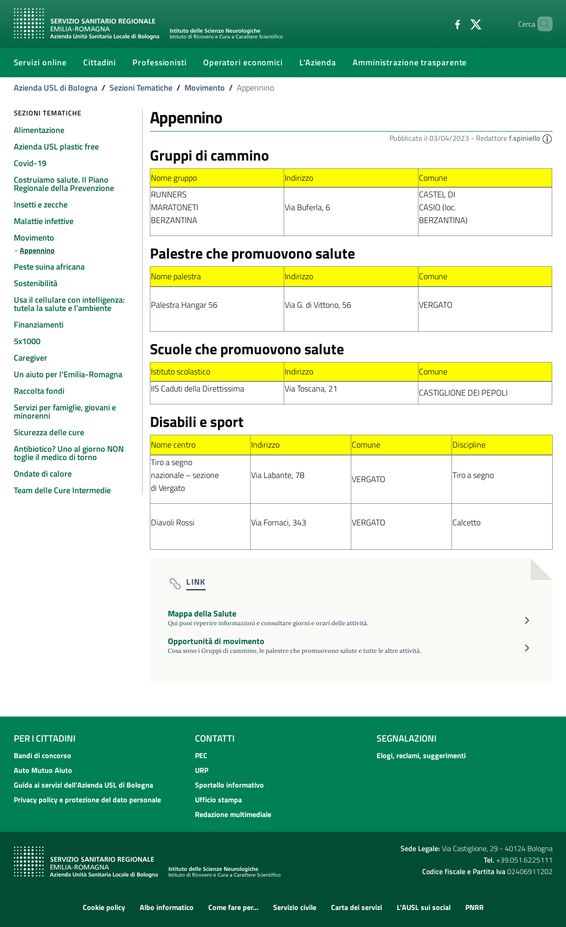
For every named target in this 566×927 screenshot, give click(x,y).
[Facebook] (442, 23)
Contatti (214, 738)
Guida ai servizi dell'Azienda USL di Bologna (83, 784)
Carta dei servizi (356, 907)
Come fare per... (233, 907)
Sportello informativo (229, 784)
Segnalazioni (406, 738)
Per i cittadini (44, 738)
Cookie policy (104, 907)
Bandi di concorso (42, 755)
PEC (201, 755)
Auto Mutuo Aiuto (43, 770)
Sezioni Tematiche (140, 87)
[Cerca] (542, 24)
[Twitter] (460, 23)
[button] (547, 138)
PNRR (474, 907)
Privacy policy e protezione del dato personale (87, 799)
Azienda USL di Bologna (55, 87)
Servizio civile (294, 907)
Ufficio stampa (218, 799)
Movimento (204, 87)
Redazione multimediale (233, 814)
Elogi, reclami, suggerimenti (421, 755)
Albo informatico (167, 907)
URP (201, 770)
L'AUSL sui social (424, 907)
